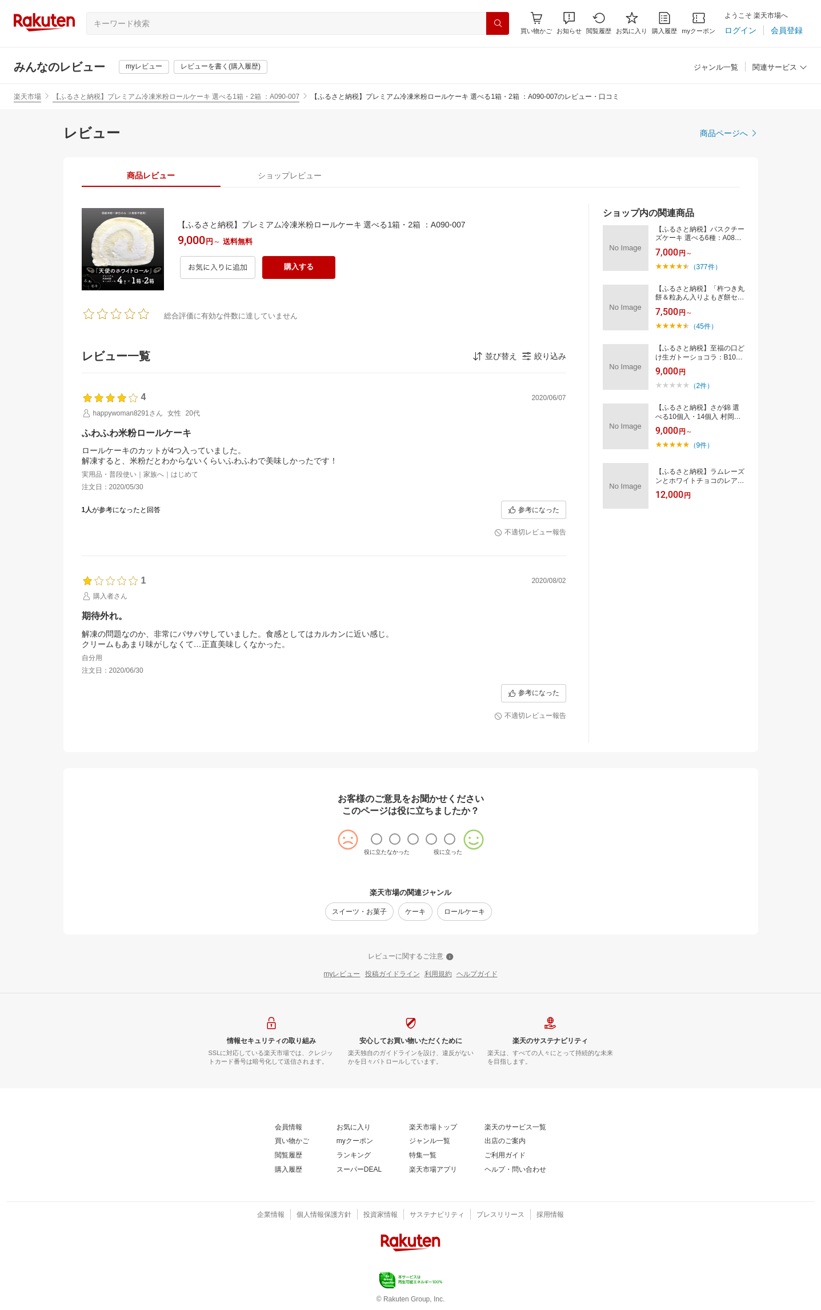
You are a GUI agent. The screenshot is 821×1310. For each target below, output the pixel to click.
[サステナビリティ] (437, 1215)
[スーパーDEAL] (359, 1170)
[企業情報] (271, 1215)
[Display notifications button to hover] (536, 23)
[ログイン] (740, 30)
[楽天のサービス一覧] (515, 1127)
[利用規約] (438, 974)
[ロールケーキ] (464, 911)
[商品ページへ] (729, 133)
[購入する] (298, 267)
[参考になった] (533, 510)
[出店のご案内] (505, 1141)
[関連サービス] (779, 68)
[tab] (151, 175)
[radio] (376, 839)
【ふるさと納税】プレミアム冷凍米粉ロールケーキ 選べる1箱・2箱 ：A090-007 (176, 97)
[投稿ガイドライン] (392, 974)
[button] (569, 23)
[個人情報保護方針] (324, 1215)
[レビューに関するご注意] (411, 956)
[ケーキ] (415, 911)
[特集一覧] (422, 1155)
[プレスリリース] (500, 1215)
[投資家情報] (380, 1215)
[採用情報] (550, 1215)
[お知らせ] (569, 23)
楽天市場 (27, 97)
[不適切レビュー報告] (530, 532)
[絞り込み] (544, 356)
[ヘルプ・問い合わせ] (515, 1170)
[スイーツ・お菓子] (359, 911)
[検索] (497, 23)
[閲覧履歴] (598, 23)
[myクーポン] (698, 23)
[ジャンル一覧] (716, 68)
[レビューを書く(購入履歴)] (220, 67)
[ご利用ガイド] (505, 1155)
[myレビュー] (144, 67)
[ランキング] (354, 1155)
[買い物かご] (292, 1141)
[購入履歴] (664, 23)
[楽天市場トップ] (433, 1127)
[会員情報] (288, 1127)
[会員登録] (787, 30)
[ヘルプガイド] (477, 974)
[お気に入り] (631, 23)
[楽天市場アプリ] (433, 1170)
